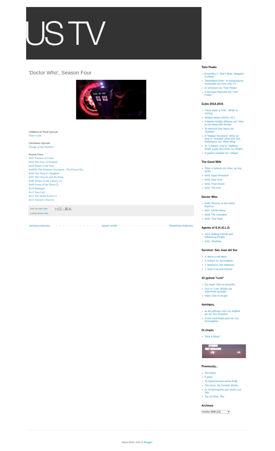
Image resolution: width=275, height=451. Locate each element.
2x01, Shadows (213, 241)
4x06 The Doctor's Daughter (44, 173)
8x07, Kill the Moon (215, 210)
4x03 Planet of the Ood (41, 165)
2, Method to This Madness (219, 264)
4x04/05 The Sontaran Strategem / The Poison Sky (56, 169)
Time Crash (35, 135)
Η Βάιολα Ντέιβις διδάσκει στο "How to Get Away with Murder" (224, 123)
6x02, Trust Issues (215, 183)
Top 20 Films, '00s (214, 396)
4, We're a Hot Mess (216, 256)
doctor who (43, 213)
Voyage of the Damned (41, 146)
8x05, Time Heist (214, 218)
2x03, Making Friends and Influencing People (219, 235)
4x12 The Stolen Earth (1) (43, 195)
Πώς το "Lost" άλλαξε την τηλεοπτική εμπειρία (218, 290)
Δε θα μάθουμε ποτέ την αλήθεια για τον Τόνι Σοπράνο (222, 312)
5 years (209, 377)
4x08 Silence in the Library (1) (45, 180)
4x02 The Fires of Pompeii (43, 161)
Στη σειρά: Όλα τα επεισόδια (220, 284)
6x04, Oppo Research (217, 175)
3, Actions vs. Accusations (219, 260)
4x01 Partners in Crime (41, 158)
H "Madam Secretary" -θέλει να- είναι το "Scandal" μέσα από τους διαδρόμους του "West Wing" (223, 138)
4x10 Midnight (37, 188)
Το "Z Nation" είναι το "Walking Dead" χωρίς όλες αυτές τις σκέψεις (224, 147)
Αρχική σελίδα (109, 225)
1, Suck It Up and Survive (218, 269)
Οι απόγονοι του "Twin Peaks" (221, 87)
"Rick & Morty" (212, 336)
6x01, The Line (213, 187)
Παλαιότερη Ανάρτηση (181, 225)
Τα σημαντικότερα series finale (221, 381)
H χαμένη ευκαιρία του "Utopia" (221, 153)
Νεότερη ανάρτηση (39, 225)
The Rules (210, 373)
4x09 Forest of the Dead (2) (44, 184)
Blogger (148, 442)
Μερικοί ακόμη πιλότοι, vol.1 (220, 117)
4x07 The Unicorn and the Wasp (46, 176)
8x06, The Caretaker (216, 214)
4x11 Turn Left (37, 192)
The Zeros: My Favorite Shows (221, 385)
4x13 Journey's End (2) (41, 199)
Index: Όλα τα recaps (216, 295)
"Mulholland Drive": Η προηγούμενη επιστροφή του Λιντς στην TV (224, 82)
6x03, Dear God (213, 179)
